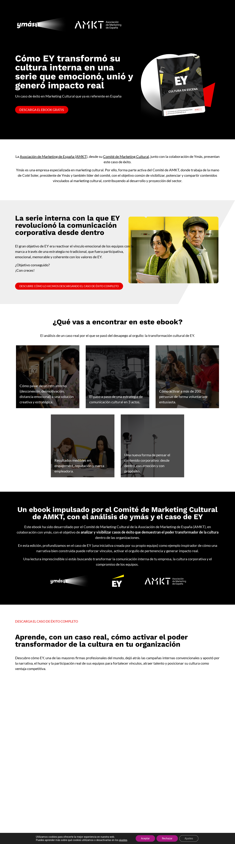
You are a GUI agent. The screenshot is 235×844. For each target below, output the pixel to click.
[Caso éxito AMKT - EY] (117, 754)
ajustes (123, 840)
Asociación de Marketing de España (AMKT (53, 156)
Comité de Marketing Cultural (126, 156)
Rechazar (167, 838)
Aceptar (145, 838)
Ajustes (189, 838)
